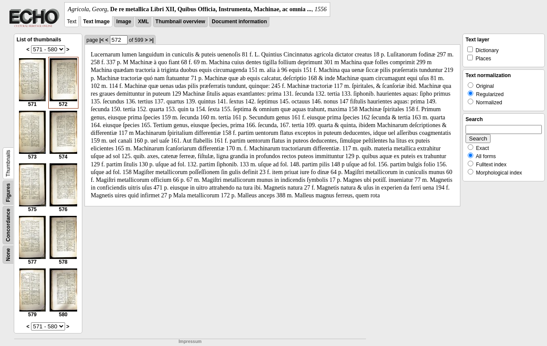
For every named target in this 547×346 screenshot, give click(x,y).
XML (143, 22)
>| (151, 40)
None (8, 254)
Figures (8, 192)
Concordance (8, 225)
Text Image (96, 22)
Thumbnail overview (180, 22)
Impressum (189, 341)
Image (123, 22)
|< (102, 40)
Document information (239, 22)
